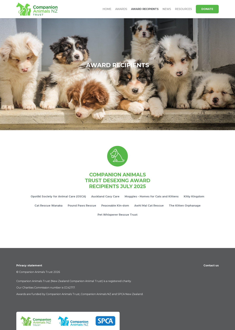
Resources (183, 9)
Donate (207, 9)
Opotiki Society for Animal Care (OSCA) (58, 196)
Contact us (211, 265)
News (167, 9)
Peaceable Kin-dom (115, 205)
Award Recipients (145, 9)
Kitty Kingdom (194, 196)
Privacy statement (29, 265)
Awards (121, 9)
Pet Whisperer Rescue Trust (117, 214)
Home (107, 9)
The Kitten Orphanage (185, 205)
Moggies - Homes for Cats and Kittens (152, 196)
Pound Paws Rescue (82, 205)
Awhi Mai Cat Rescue (149, 205)
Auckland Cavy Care (105, 196)
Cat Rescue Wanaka (49, 205)
